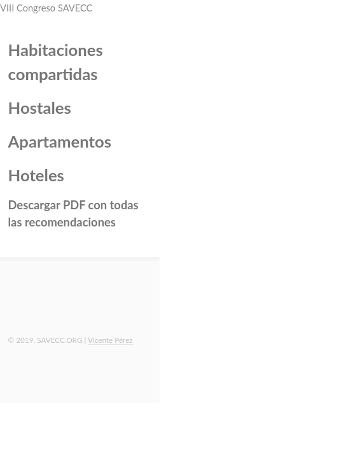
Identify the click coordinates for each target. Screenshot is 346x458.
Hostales (39, 107)
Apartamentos (59, 141)
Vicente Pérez (110, 339)
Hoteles (36, 174)
